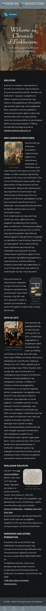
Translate (10, 14)
